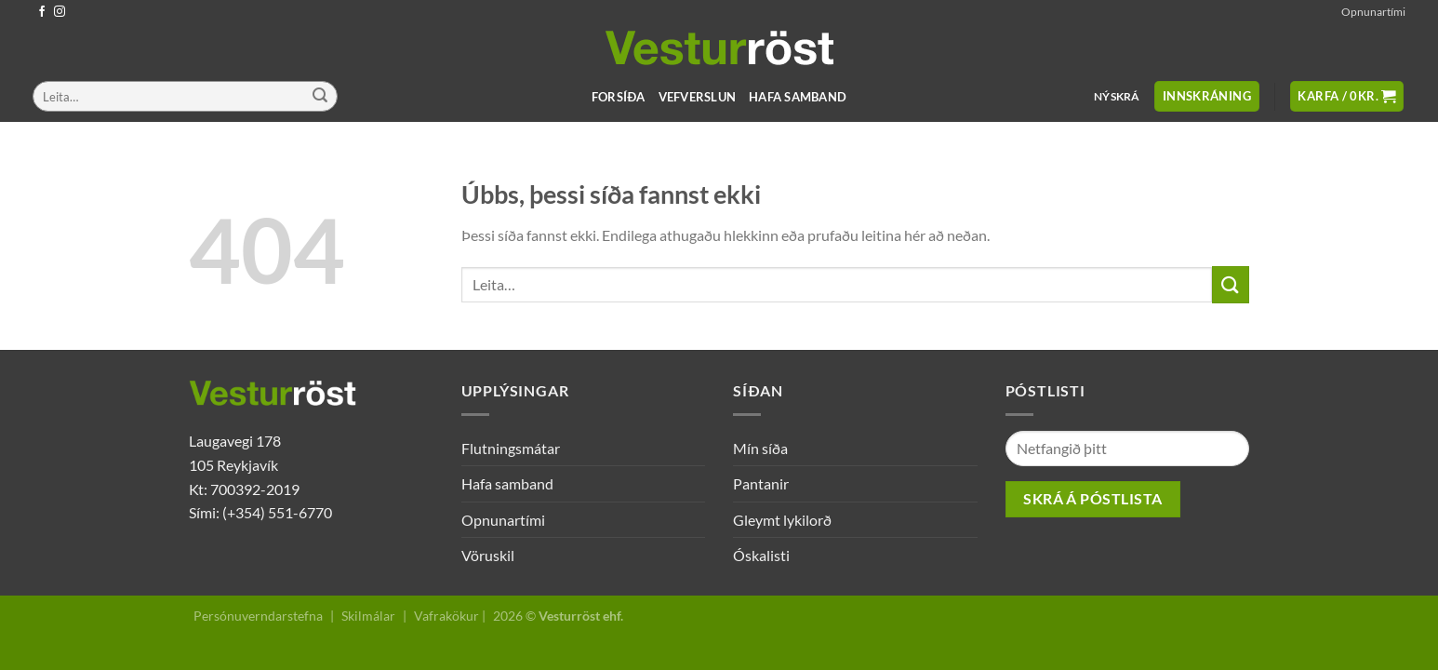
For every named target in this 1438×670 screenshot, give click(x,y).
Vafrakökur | (450, 615)
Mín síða (760, 448)
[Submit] (320, 97)
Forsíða (619, 96)
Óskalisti (761, 555)
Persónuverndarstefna (258, 615)
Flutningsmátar (510, 448)
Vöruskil (487, 555)
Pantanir (761, 483)
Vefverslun (698, 96)
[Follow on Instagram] (59, 12)
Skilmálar (368, 615)
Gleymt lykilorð (782, 520)
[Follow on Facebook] (41, 12)
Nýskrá (1116, 96)
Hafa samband (797, 96)
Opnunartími (1373, 12)
